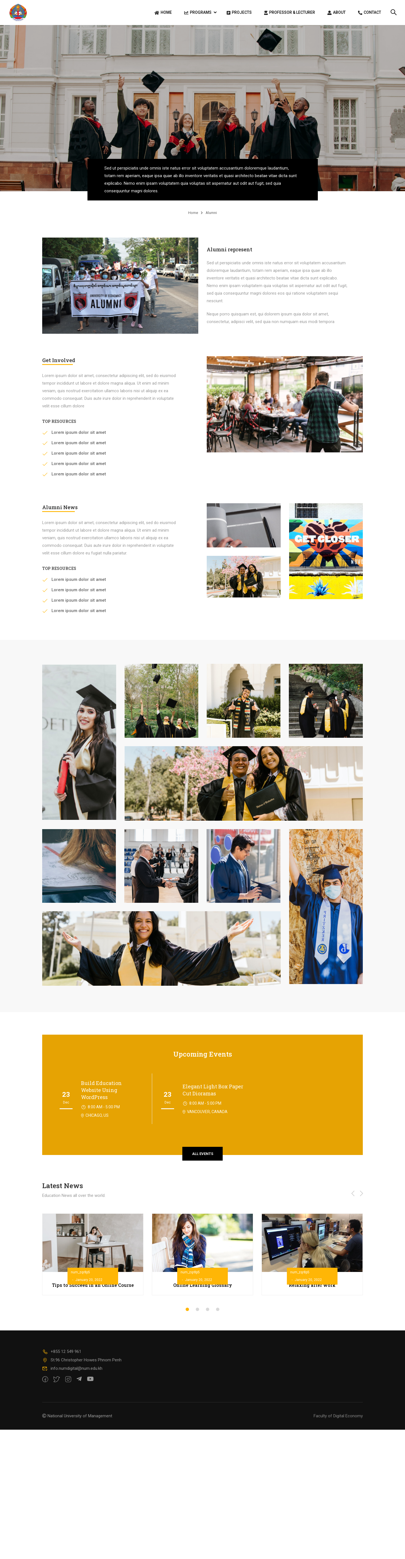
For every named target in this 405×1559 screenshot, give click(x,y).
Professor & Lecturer (289, 13)
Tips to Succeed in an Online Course (93, 1288)
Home (163, 13)
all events (202, 1157)
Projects (239, 13)
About (336, 13)
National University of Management (80, 1418)
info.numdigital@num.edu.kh (72, 1371)
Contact (369, 13)
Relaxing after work (312, 1288)
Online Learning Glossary (202, 1288)
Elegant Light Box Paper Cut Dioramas (213, 1093)
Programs (198, 13)
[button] (187, 1312)
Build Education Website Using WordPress (101, 1092)
